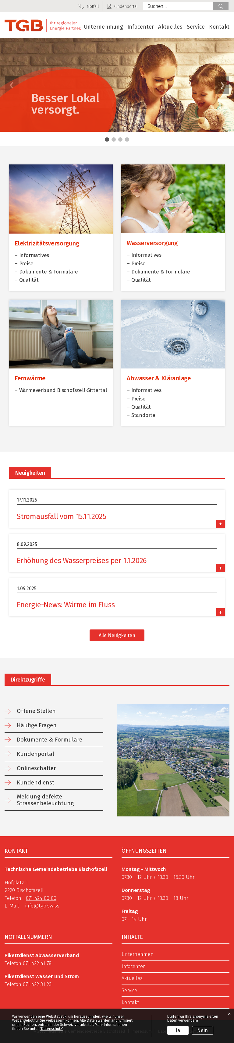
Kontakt (219, 27)
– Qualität (27, 280)
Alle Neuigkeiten (117, 635)
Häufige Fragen (37, 725)
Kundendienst (35, 782)
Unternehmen (138, 954)
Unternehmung (103, 27)
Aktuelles (170, 27)
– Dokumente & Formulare (46, 272)
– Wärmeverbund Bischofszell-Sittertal (61, 390)
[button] (222, 85)
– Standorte (141, 415)
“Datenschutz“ (51, 1029)
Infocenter (140, 27)
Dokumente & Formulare (49, 739)
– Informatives (32, 255)
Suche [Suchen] (221, 6)
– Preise (24, 263)
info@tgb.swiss (42, 906)
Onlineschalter (36, 768)
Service (196, 27)
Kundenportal (35, 753)
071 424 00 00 (41, 898)
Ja (178, 1030)
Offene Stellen (36, 710)
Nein (202, 1030)
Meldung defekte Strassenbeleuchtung (45, 800)
